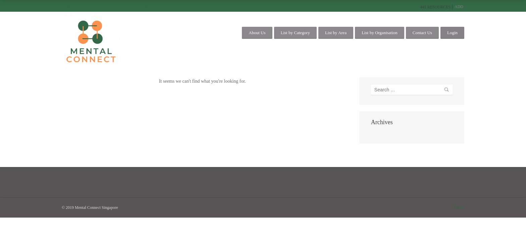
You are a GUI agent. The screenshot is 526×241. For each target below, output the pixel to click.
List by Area (336, 32)
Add (459, 6)
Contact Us (422, 32)
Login (452, 32)
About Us (257, 32)
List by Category (295, 32)
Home (459, 207)
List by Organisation (380, 32)
